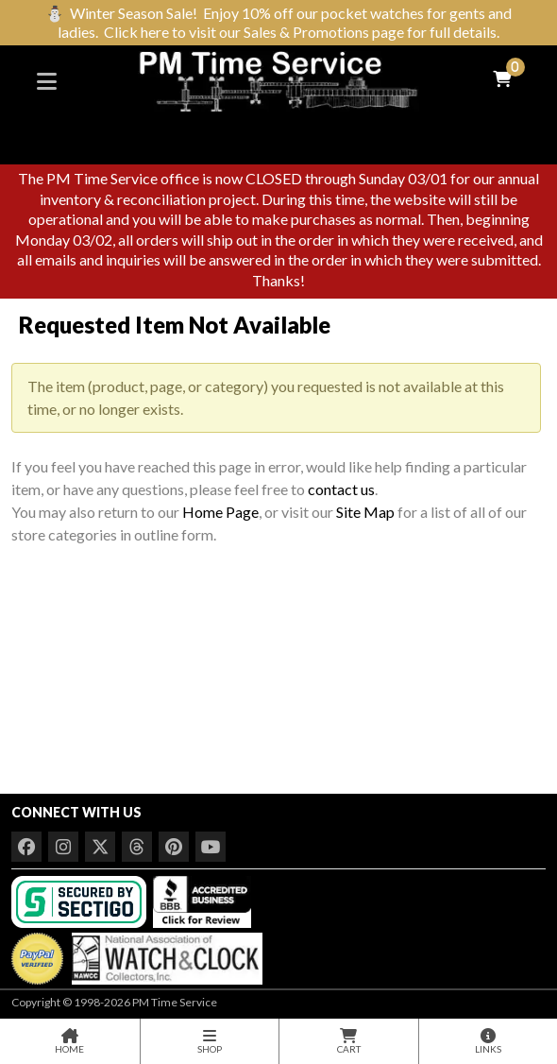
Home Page (220, 512)
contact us (341, 489)
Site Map (365, 512)
